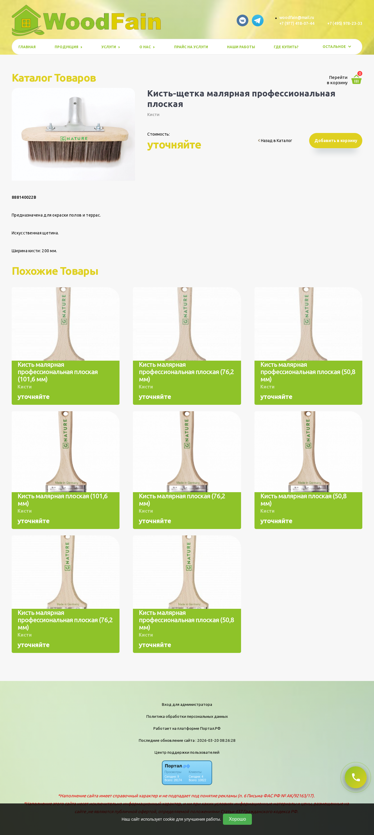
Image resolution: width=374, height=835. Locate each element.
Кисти (153, 114)
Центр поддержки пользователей (187, 752)
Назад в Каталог (275, 140)
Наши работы (241, 47)
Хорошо (237, 819)
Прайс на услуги (191, 47)
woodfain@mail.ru (296, 17)
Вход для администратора (187, 704)
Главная (27, 47)
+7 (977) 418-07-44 (296, 23)
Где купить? (286, 47)
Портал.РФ (210, 728)
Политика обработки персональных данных (187, 716)
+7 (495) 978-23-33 (344, 23)
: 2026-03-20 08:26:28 (215, 740)
